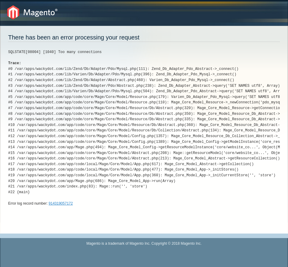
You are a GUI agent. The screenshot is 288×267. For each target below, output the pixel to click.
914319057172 (61, 203)
